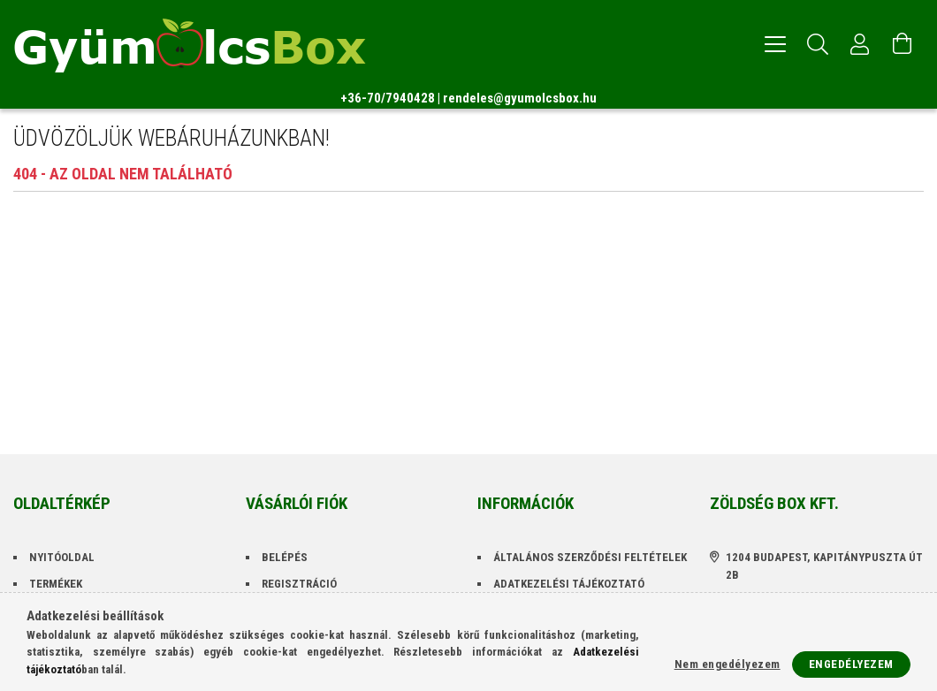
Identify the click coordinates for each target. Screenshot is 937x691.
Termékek (55, 583)
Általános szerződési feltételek (590, 557)
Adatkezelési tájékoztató (568, 583)
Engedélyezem (851, 664)
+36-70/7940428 (387, 98)
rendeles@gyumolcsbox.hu (520, 98)
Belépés (285, 557)
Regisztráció (299, 583)
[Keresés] (817, 44)
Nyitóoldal (62, 557)
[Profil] (860, 44)
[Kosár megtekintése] (902, 44)
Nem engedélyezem (727, 664)
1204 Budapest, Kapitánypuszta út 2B (824, 566)
